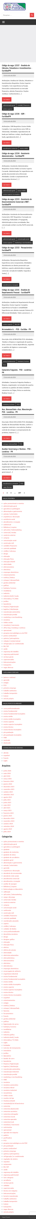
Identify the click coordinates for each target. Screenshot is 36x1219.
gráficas (6, 585)
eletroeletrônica (8, 958)
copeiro (6, 923)
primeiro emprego (9, 688)
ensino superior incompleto (11, 194)
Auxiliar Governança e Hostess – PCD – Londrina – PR (17, 450)
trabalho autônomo (10, 690)
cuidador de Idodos (9, 929)
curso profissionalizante (11, 708)
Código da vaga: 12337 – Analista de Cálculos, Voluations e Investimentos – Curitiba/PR (17, 68)
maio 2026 (7, 773)
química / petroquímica (11, 638)
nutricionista (7, 1127)
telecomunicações (9, 662)
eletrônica (6, 569)
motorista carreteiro (10, 1111)
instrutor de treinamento (11, 1048)
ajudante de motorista (11, 852)
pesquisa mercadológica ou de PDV (15, 633)
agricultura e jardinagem (11, 509)
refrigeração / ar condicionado (13, 643)
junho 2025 (7, 802)
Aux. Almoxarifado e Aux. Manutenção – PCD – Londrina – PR (17, 410)
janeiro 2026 (7, 784)
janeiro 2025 (7, 816)
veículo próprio (8, 698)
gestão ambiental (9, 583)
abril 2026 (6, 776)
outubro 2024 (8, 823)
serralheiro (7, 1180)
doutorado (7, 743)
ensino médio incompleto (12, 719)
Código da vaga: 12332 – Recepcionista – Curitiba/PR (17, 249)
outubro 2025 (8, 792)
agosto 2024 (7, 829)
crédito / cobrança (9, 551)
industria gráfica (8, 1034)
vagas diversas (7, 487)
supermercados (8, 659)
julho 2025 (7, 800)
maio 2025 (7, 805)
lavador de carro (8, 1058)
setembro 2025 (8, 794)
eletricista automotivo (10, 955)
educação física (8, 559)
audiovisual (7, 524)
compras (6, 538)
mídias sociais (8, 622)
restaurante (7, 1164)
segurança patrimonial (11, 654)
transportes (7, 665)
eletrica (6, 947)
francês (5, 758)
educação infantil (9, 561)
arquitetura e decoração (11, 516)
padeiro (6, 1135)
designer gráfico (8, 939)
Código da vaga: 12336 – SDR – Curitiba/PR (14, 115)
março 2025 (7, 810)
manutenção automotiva (11, 612)
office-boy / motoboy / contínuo (14, 628)
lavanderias (7, 604)
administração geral (9, 105)
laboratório (7, 1056)
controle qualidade (9, 548)
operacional (7, 630)
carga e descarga (9, 897)
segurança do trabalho (11, 651)
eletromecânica (8, 567)
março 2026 (7, 778)
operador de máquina (10, 1132)
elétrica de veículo (9, 950)
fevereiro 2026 (8, 781)
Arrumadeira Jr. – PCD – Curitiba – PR (16, 329)
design (5, 554)
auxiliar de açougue (10, 884)
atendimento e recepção (10, 285)
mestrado (6, 740)
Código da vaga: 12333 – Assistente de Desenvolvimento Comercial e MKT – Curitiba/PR (17, 202)
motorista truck (8, 1122)
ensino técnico (8, 727)
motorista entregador (10, 1114)
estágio (5, 682)
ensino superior (7, 109)
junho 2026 (7, 771)
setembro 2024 (8, 826)
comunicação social (23, 239)
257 (19, 493)
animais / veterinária (10, 514)
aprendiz (6, 680)
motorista (6, 1106)
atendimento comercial (10, 148)
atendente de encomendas (12, 873)
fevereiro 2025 (8, 813)
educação (6, 556)
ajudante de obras (9, 855)
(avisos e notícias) (9, 677)
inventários (7, 1050)
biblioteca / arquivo (10, 527)
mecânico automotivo (10, 1085)
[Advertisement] (18, 43)
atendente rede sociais (11, 876)
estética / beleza (9, 577)
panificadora (7, 1138)
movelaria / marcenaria (11, 625)
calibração (6, 892)
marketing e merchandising (23, 242)
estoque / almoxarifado (10, 444)
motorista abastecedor (11, 1109)
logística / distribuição (10, 609)
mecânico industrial (10, 1090)
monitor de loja (8, 1098)
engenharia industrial (10, 974)
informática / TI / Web (10, 598)
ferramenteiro (8, 1013)
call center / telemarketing (12, 530)
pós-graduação (8, 732)
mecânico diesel (8, 1087)
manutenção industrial (11, 1072)
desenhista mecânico (10, 934)
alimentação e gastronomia (12, 511)
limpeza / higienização (11, 606)
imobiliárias (7, 591)
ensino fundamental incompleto (14, 714)
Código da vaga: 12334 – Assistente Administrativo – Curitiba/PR (15, 154)
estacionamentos (9, 575)
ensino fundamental (9, 361)
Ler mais (6, 99)
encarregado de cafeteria (12, 971)
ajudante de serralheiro (11, 857)
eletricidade (7, 564)
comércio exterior (9, 535)
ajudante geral (8, 860)
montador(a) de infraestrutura (13, 1103)
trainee (5, 696)
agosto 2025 (7, 797)
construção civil (8, 543)
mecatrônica (7, 1093)
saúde (5, 649)
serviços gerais (8, 657)
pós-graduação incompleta (12, 735)
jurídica (5, 601)
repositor (6, 1161)
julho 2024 (7, 831)
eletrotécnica (7, 966)
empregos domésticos (11, 572)
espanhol (6, 755)
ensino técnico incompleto (12, 729)
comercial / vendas (9, 532)
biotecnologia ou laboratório (13, 889)
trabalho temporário (10, 693)
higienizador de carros (11, 1024)
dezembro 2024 (8, 818)
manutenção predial (10, 614)
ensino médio (24, 148)
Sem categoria (8, 1177)
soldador (6, 1185)
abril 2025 (6, 808)
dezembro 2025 (8, 786)
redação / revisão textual (11, 641)
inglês (5, 761)
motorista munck (9, 1117)
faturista (6, 1011)
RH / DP (17, 324)
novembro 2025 (8, 789)
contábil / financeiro (24, 105)
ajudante (6, 849)
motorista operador (10, 1119)
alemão (5, 753)
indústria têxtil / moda (11, 596)
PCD (4, 365)
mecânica (6, 620)
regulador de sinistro (10, 1159)
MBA (5, 737)
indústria (6, 593)
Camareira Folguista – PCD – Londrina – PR (17, 371)
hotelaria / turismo (23, 361)
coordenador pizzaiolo (11, 921)
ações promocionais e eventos (13, 503)
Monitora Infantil (9, 1101)
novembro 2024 (8, 821)
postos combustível (10, 636)
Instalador (6, 1045)
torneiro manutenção (10, 1196)
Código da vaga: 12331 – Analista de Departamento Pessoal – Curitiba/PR (16, 291)
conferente (7, 910)
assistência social (9, 519)
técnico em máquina (10, 1191)
